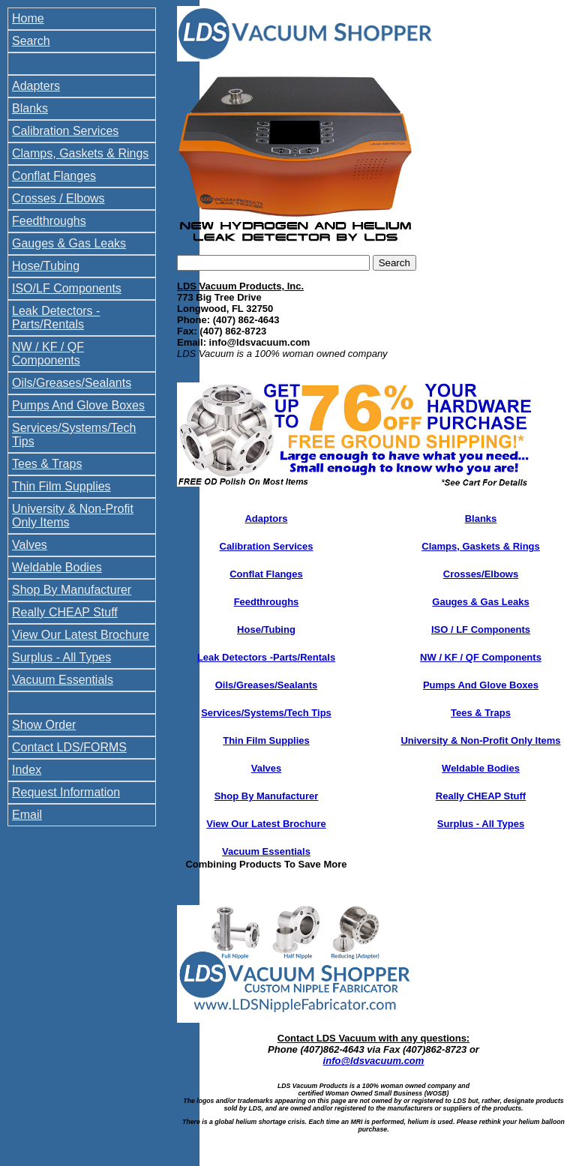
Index (26, 769)
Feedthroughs (49, 220)
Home (28, 18)
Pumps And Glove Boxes (78, 405)
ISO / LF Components (480, 629)
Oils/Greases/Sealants (71, 382)
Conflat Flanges (54, 175)
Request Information (66, 792)
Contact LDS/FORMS (69, 747)
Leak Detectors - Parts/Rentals (56, 317)
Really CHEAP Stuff (65, 612)
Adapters (36, 85)
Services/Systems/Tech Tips (266, 712)
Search (31, 40)
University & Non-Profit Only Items (480, 740)
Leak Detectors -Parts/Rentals (266, 657)
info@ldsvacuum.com (373, 1060)
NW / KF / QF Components (48, 353)
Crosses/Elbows (480, 574)
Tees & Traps (47, 463)
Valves (29, 544)
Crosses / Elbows (58, 198)
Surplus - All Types (61, 657)
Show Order (44, 724)
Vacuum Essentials (62, 679)
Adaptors (265, 518)
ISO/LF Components (67, 288)
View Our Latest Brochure (80, 634)
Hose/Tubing (46, 265)
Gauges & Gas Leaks (69, 243)
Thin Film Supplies (61, 486)
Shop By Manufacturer (71, 589)
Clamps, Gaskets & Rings (80, 153)
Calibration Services (65, 130)
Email (27, 814)
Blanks (30, 108)
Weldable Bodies (57, 567)
